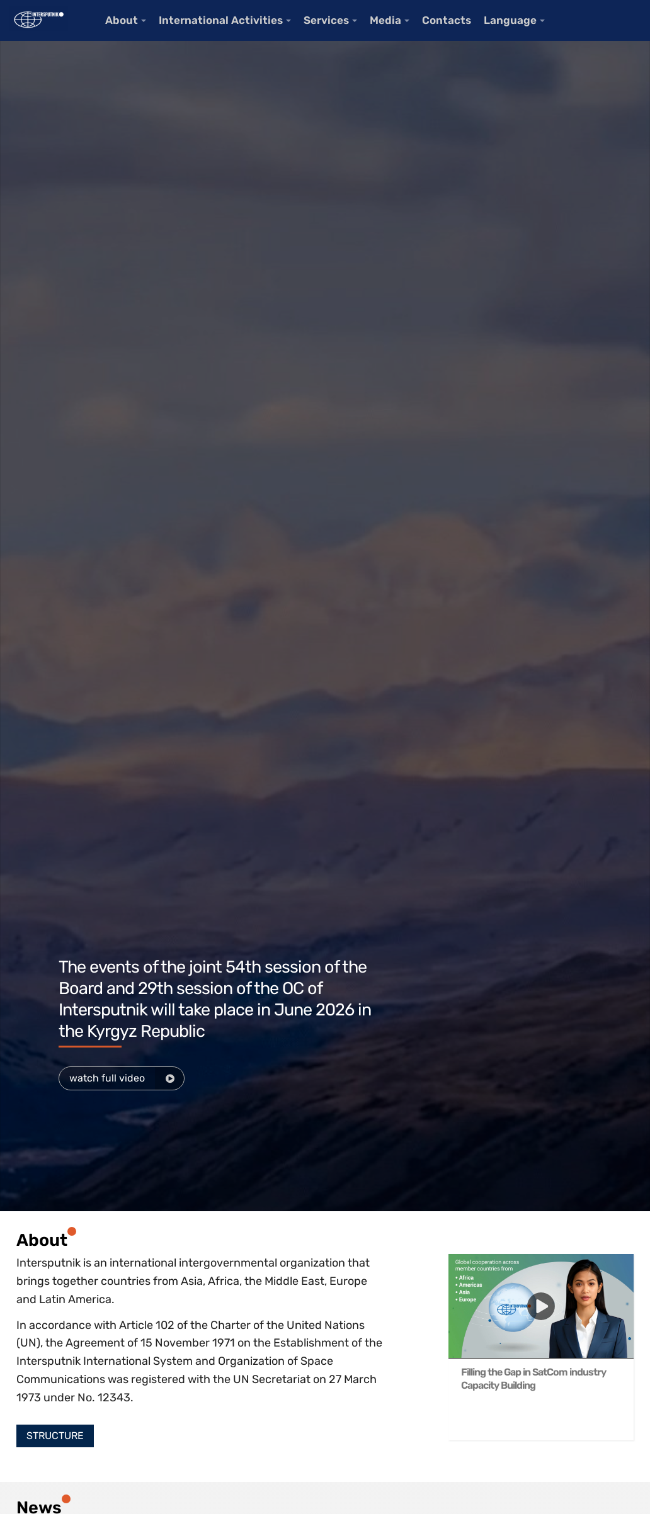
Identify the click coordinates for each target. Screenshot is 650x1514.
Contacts (446, 20)
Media (385, 20)
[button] (55, 1436)
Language (510, 20)
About (121, 20)
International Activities (221, 20)
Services (326, 20)
